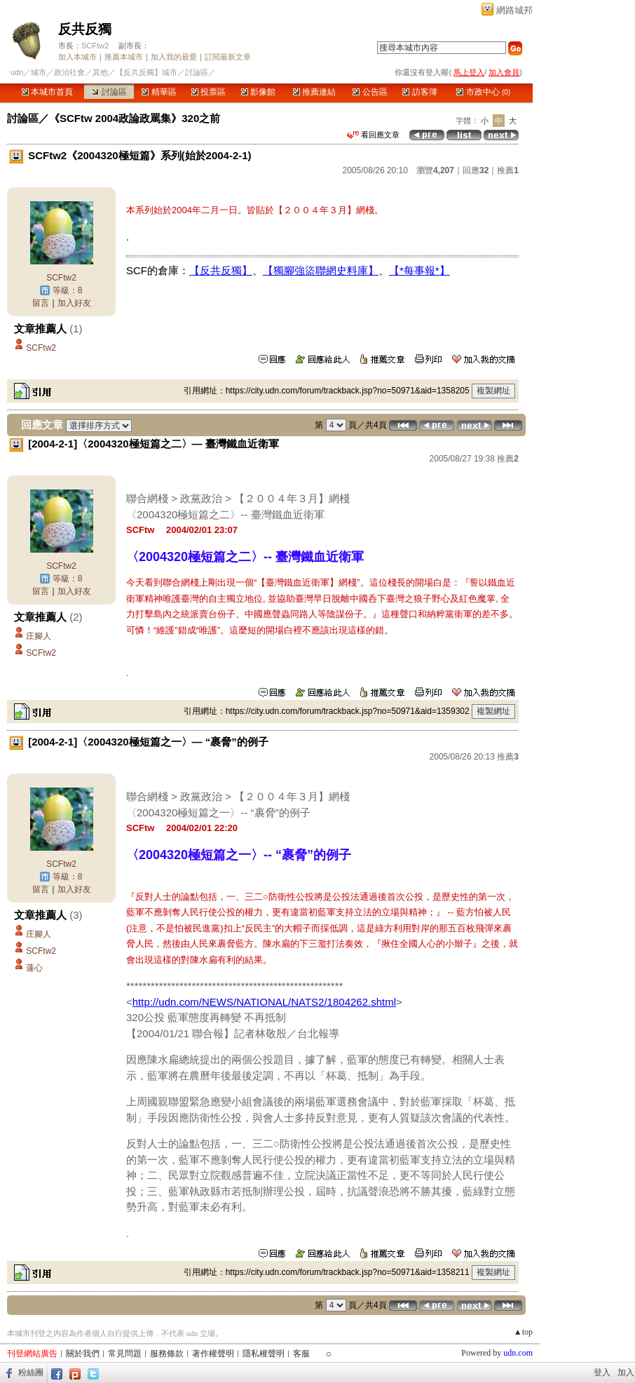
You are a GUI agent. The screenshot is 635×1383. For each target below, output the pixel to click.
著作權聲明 (213, 1353)
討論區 (109, 92)
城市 (38, 72)
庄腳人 (38, 636)
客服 (301, 1353)
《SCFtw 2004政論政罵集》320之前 (134, 118)
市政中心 (483, 92)
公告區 (370, 92)
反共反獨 (84, 29)
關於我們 (83, 1353)
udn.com (518, 1353)
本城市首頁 (47, 92)
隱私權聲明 (264, 1353)
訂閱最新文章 (228, 57)
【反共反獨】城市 (146, 72)
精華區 (159, 92)
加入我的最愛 (174, 57)
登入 (602, 1372)
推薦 (508, 170)
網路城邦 (514, 10)
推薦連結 (314, 92)
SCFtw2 (95, 45)
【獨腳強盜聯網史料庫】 (320, 270)
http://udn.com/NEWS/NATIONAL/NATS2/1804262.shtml (264, 1002)
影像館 (258, 92)
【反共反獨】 (220, 270)
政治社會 (69, 72)
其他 (100, 72)
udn (17, 72)
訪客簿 (419, 92)
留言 (40, 303)
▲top (523, 1332)
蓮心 (34, 968)
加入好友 (74, 303)
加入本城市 (77, 57)
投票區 (208, 92)
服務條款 (167, 1353)
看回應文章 (373, 134)
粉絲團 (30, 1372)
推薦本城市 (123, 57)
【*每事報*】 (419, 270)
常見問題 (125, 1353)
